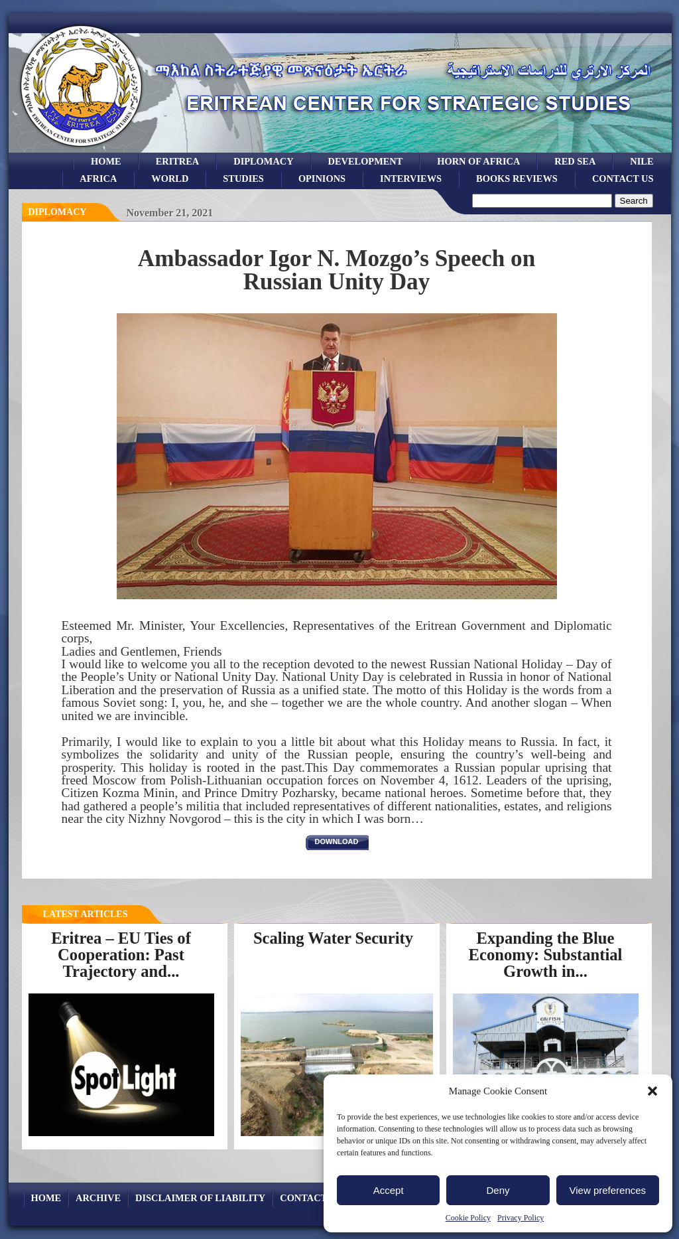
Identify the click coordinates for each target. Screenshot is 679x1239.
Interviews (411, 178)
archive (98, 1198)
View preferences (608, 1190)
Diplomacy (263, 161)
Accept (388, 1190)
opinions (321, 178)
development (365, 161)
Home (106, 161)
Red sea (574, 161)
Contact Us (623, 178)
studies (243, 178)
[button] (652, 1091)
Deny (497, 1190)
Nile (641, 161)
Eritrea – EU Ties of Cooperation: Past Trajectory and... (121, 954)
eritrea (178, 161)
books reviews (517, 178)
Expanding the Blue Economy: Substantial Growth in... (546, 954)
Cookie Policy (468, 1217)
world (169, 178)
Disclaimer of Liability (200, 1198)
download (337, 841)
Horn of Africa (478, 161)
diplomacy (58, 212)
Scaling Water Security (333, 938)
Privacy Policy (520, 1217)
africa (98, 178)
